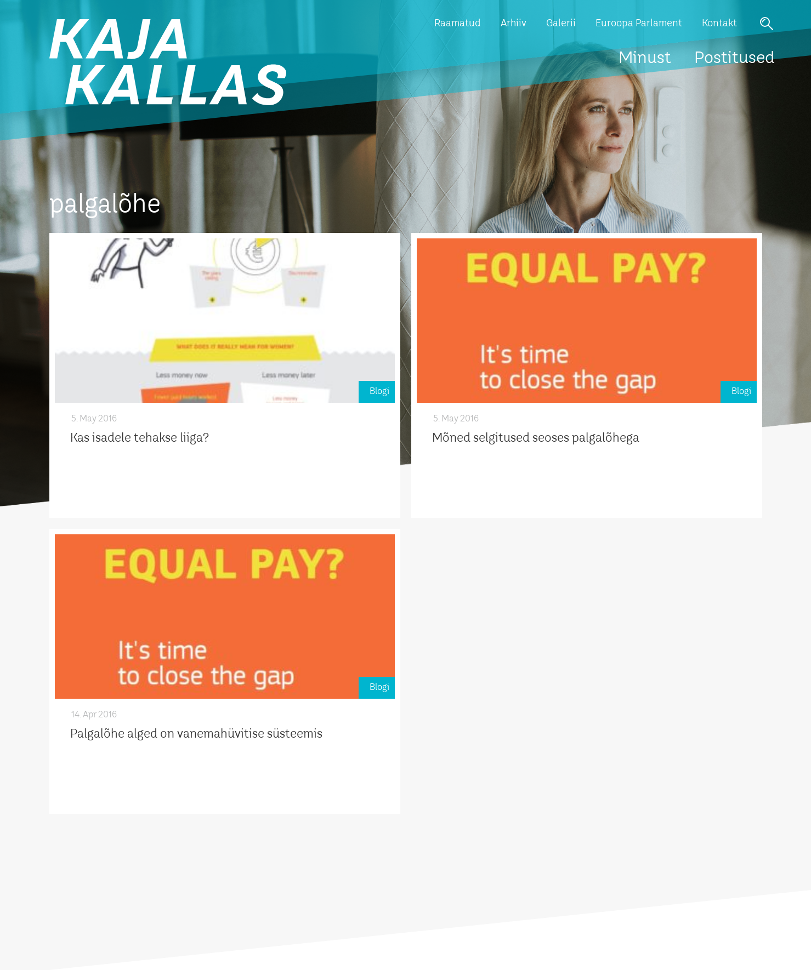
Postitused (734, 58)
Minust (645, 58)
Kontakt (719, 23)
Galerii (561, 23)
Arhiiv (513, 23)
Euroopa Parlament (639, 23)
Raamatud (457, 23)
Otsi (766, 24)
